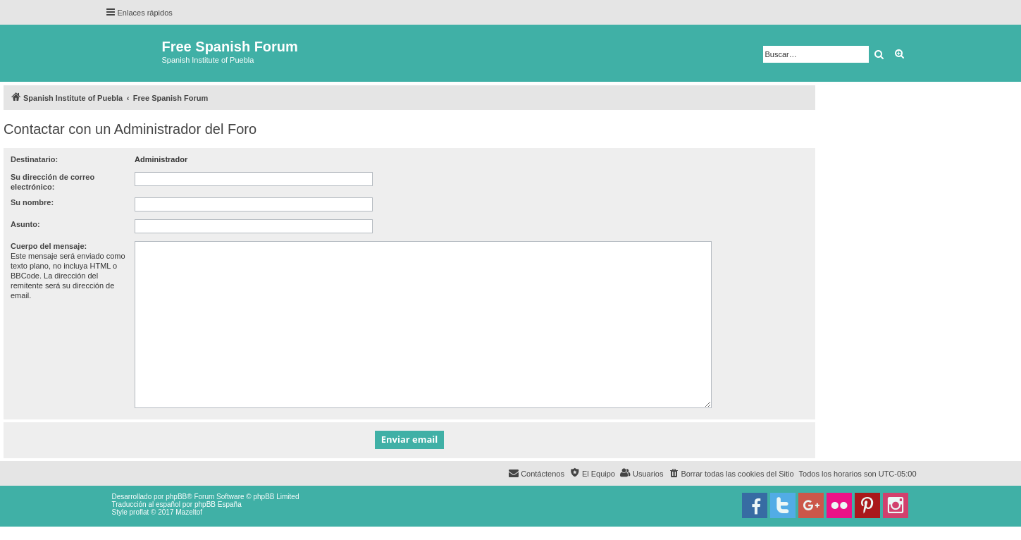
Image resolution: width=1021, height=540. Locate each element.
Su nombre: (32, 202)
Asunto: (25, 224)
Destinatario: (34, 159)
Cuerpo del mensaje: (49, 246)
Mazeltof (188, 512)
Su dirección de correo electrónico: (52, 182)
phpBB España (218, 504)
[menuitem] (730, 473)
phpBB (176, 497)
